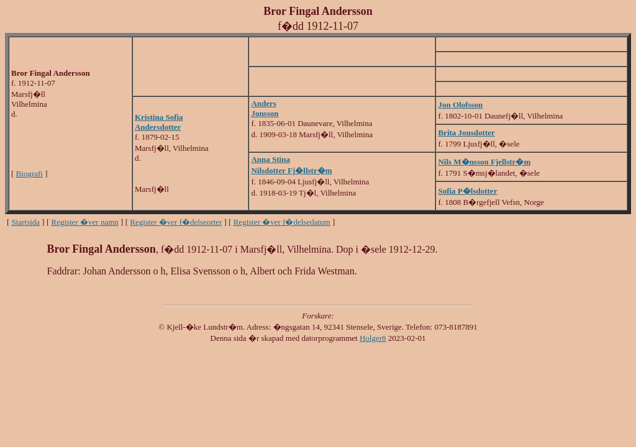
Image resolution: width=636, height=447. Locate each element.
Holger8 (373, 338)
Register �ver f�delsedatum (282, 222)
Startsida (26, 222)
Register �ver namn (85, 222)
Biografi (29, 173)
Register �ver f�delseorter (176, 222)
